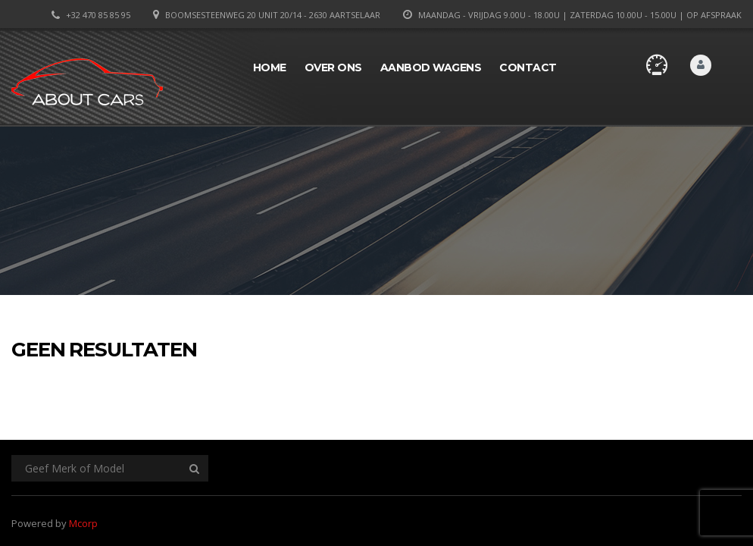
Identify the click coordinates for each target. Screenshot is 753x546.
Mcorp (83, 523)
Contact (528, 67)
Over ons (333, 67)
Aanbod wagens (431, 67)
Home (269, 67)
